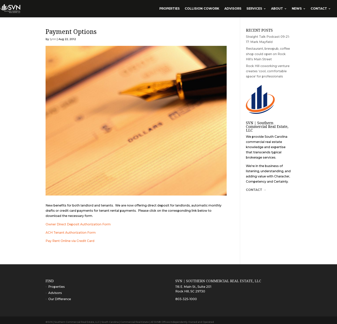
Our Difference (59, 299)
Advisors (232, 8)
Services (254, 8)
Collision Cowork (202, 8)
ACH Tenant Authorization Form (71, 232)
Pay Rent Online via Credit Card (70, 241)
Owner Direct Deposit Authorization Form (78, 224)
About (277, 8)
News (297, 8)
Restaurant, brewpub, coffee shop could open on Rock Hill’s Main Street (268, 54)
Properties (169, 8)
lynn (53, 39)
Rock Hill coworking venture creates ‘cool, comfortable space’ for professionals (268, 71)
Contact (319, 8)
